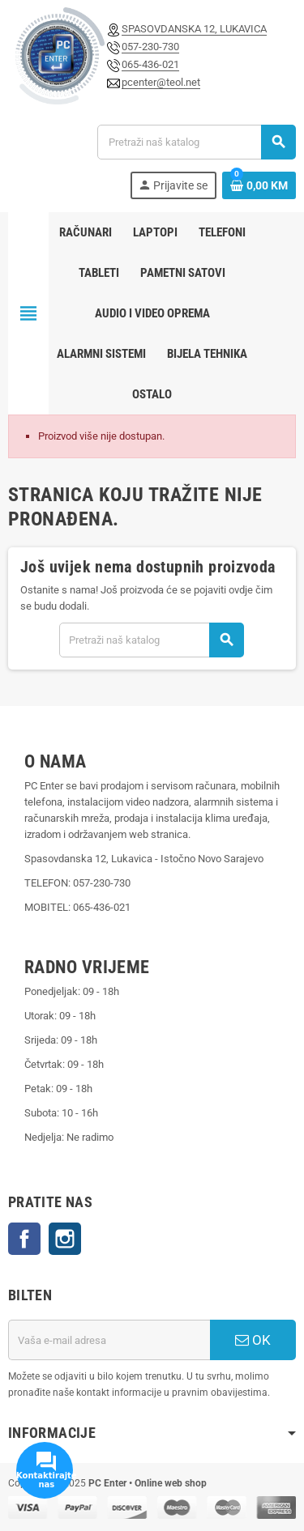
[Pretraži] (196, 142)
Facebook (24, 1239)
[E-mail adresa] (109, 1340)
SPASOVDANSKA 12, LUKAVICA (194, 29)
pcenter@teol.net (161, 82)
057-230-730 (150, 46)
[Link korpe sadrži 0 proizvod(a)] (259, 185)
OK (253, 1340)
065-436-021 (150, 64)
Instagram (65, 1239)
